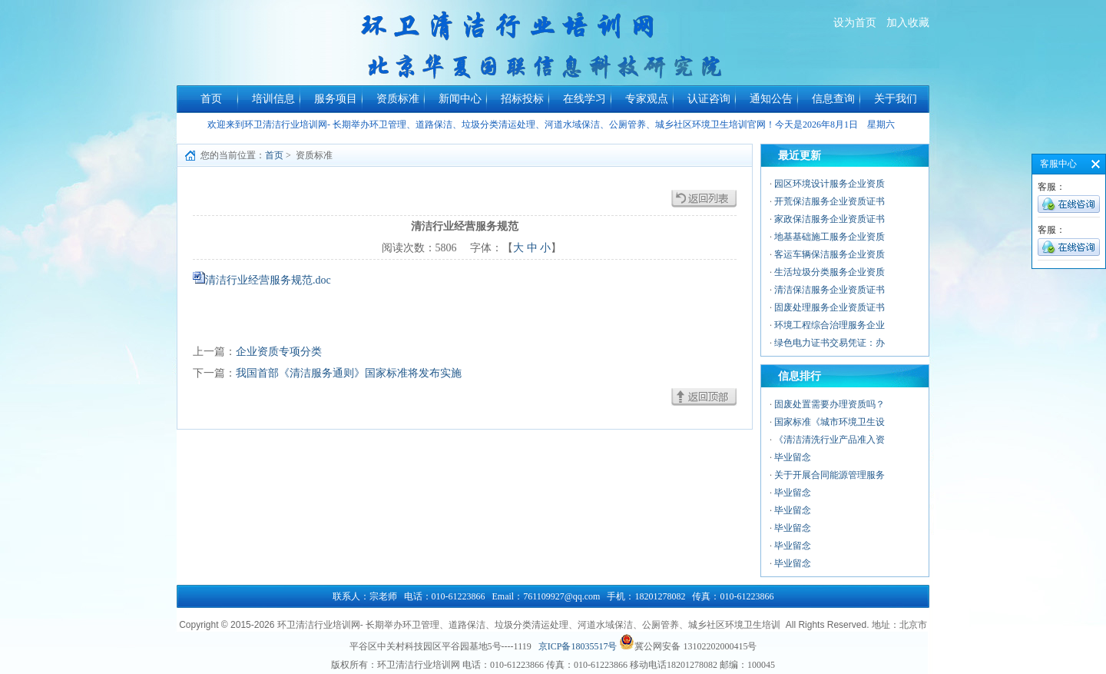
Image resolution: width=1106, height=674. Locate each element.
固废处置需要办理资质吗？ (829, 404)
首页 (211, 99)
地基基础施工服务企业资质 (829, 236)
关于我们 (895, 99)
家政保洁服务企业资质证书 (829, 219)
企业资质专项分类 (279, 351)
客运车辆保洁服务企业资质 (829, 254)
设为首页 (854, 22)
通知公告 (771, 99)
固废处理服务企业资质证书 (829, 307)
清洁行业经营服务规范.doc (268, 280)
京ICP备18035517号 (578, 646)
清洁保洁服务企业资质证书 (829, 289)
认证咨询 (708, 99)
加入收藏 (907, 22)
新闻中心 (460, 99)
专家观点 (646, 99)
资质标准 (397, 99)
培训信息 (273, 99)
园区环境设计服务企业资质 (829, 183)
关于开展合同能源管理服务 (829, 475)
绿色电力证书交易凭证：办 (829, 342)
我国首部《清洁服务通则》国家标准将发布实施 (349, 373)
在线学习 (584, 99)
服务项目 (335, 99)
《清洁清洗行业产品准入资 (829, 439)
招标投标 (522, 99)
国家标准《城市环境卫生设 (829, 422)
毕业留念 (792, 457)
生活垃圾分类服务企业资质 (829, 272)
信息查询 (833, 99)
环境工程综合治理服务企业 (829, 325)
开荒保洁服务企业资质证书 (829, 201)
